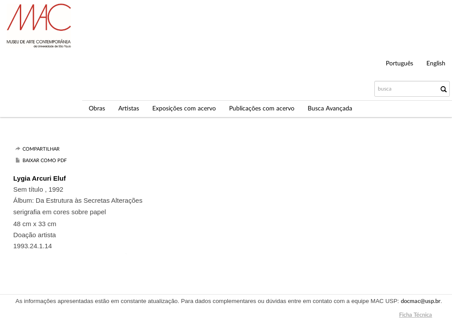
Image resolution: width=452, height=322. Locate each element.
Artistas (128, 109)
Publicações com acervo (261, 109)
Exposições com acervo (184, 109)
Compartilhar (41, 149)
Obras (97, 109)
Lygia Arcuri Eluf (39, 178)
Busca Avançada (330, 109)
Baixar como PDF (45, 160)
